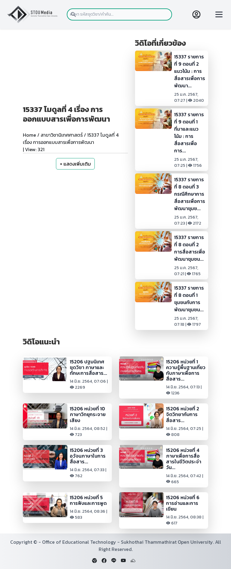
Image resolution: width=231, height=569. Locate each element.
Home (29, 134)
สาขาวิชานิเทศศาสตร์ (62, 134)
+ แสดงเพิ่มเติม (75, 163)
